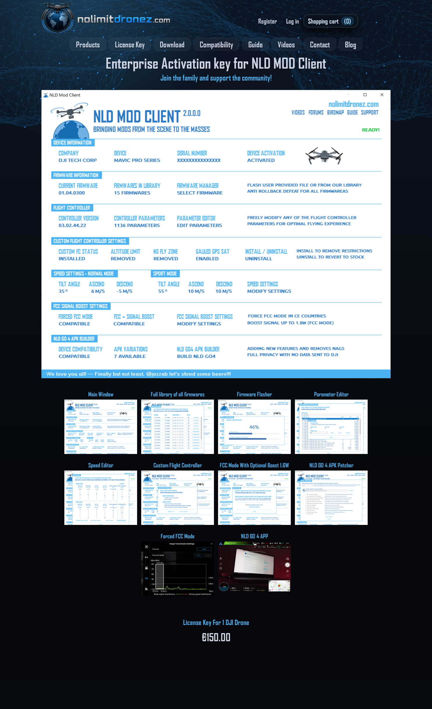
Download (172, 44)
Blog (350, 44)
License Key (130, 44)
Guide (255, 44)
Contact (320, 44)
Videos (286, 44)
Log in (292, 21)
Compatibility (216, 44)
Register (267, 21)
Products (88, 44)
